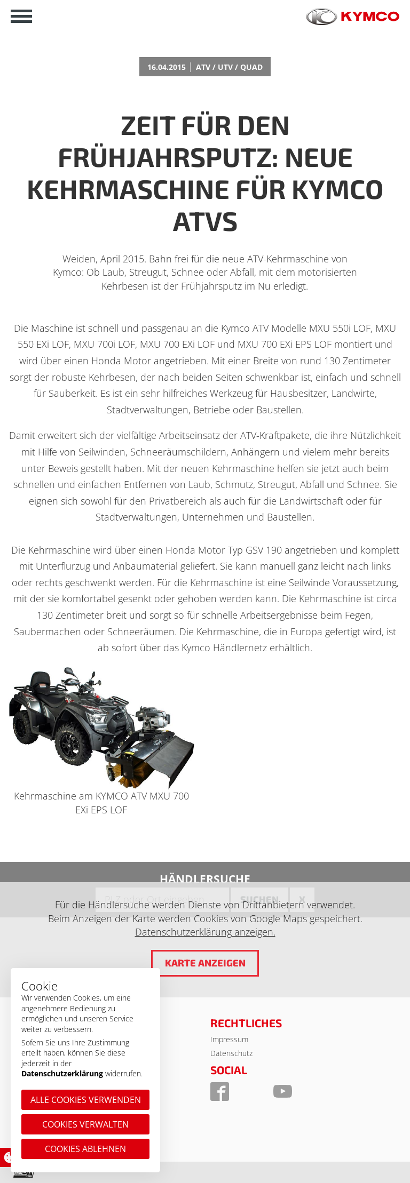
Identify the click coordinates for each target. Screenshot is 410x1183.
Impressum (229, 1039)
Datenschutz (231, 1053)
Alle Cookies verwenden (85, 1100)
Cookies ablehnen (85, 1149)
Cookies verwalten (85, 1124)
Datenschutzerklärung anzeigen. (205, 931)
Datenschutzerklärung (62, 1073)
